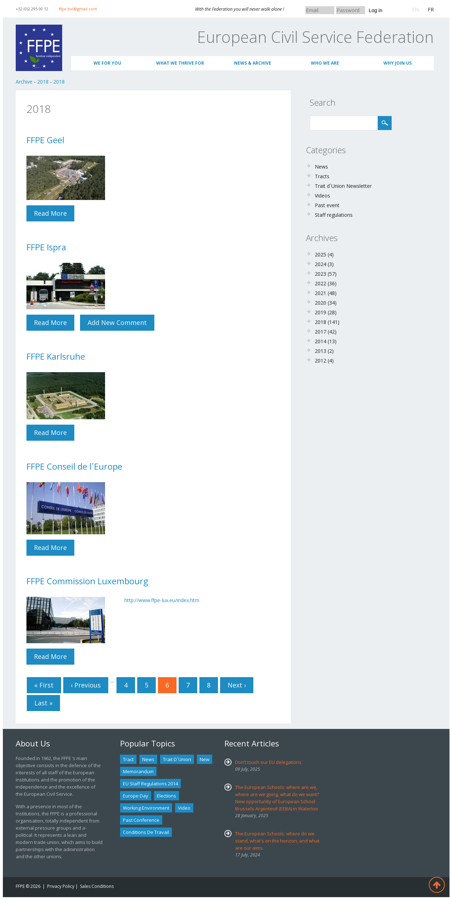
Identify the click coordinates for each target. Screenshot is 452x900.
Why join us (397, 63)
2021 (320, 293)
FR (431, 9)
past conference (141, 820)
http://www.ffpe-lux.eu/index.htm (161, 600)
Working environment (146, 808)
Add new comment (117, 322)
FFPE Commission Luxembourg (87, 581)
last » (43, 703)
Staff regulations (334, 214)
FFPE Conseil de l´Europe (74, 466)
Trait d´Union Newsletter (343, 185)
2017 (320, 331)
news (148, 759)
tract (128, 759)
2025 (320, 254)
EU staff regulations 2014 (150, 783)
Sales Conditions (97, 886)
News (321, 166)
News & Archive (252, 63)
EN (415, 9)
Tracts (322, 176)
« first (44, 685)
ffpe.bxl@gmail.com (78, 8)
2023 (320, 273)
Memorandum (138, 771)
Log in (375, 10)
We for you (107, 63)
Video (184, 808)
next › (237, 685)
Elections (166, 795)
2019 (320, 312)
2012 (320, 360)
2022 (320, 283)
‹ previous (86, 685)
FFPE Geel (45, 140)
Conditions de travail (146, 832)
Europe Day (135, 795)
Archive (24, 81)
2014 (320, 341)
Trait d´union (177, 759)
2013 (320, 351)
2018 (43, 81)
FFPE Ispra (46, 247)
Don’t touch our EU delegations (268, 762)
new (204, 759)
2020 (320, 302)
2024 (320, 264)
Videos (322, 195)
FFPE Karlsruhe (55, 356)
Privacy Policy (60, 886)
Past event (327, 205)
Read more (54, 213)
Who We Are (325, 63)
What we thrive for (180, 63)
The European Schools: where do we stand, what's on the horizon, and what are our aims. (277, 840)
